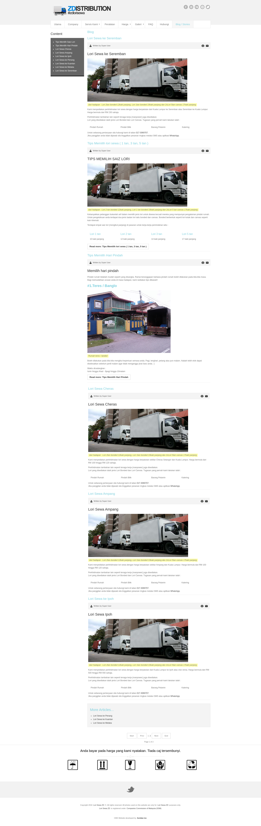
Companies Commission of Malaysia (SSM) (144, 808)
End (166, 736)
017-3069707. (142, 133)
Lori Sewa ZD (98, 805)
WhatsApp (174, 136)
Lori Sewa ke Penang (102, 716)
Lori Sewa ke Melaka (102, 723)
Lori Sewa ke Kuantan (103, 719)
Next (156, 736)
